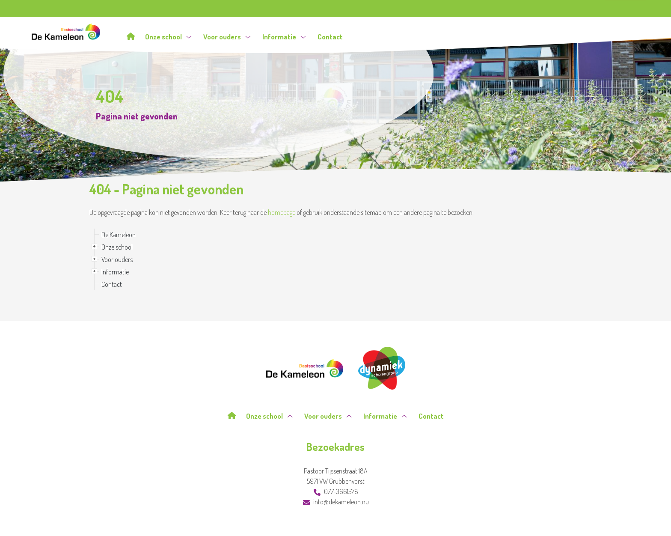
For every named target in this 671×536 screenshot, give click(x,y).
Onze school (168, 36)
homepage (281, 212)
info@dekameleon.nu (336, 501)
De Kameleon (118, 234)
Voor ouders (227, 36)
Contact (330, 36)
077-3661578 (336, 491)
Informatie (284, 36)
